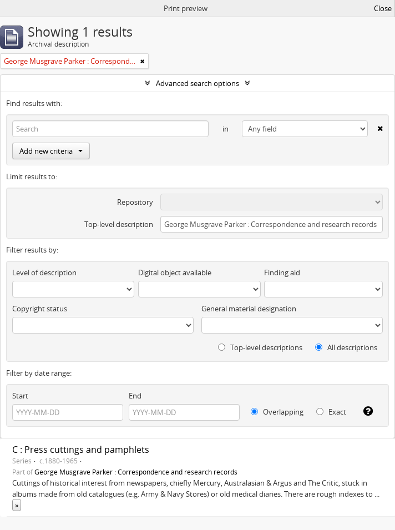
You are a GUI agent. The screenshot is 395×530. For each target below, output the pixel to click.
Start (20, 396)
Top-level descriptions (260, 347)
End (135, 396)
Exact (331, 412)
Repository (135, 202)
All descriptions (346, 347)
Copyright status (39, 309)
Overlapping (277, 412)
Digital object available (174, 272)
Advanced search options (197, 83)
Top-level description (118, 224)
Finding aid (282, 272)
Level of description (44, 272)
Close (383, 8)
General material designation (248, 309)
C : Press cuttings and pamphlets (80, 449)
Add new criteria (51, 151)
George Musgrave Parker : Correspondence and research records (135, 471)
